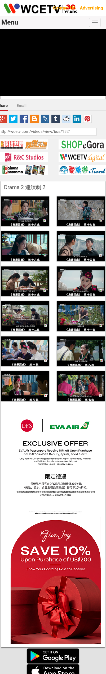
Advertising (91, 8)
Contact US (64, 8)
